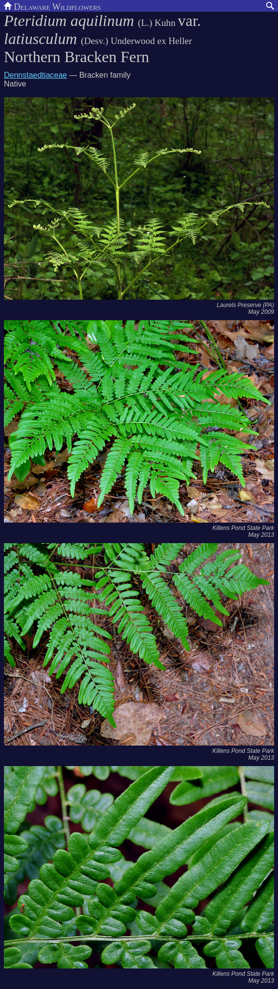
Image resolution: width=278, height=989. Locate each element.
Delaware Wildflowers (52, 6)
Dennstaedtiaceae (35, 75)
